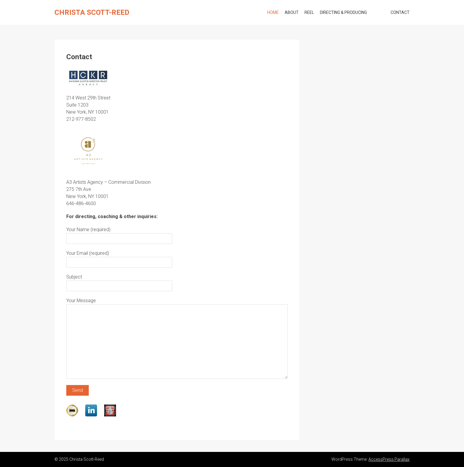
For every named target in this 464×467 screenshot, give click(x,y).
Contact (400, 12)
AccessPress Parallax (389, 459)
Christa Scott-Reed (91, 12)
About (292, 12)
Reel (309, 12)
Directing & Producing (343, 12)
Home (273, 12)
